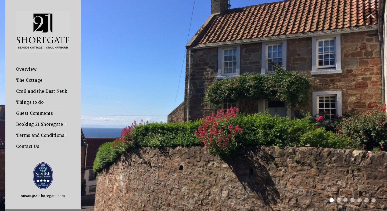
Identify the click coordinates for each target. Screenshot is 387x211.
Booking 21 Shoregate (39, 124)
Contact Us (27, 146)
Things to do (30, 102)
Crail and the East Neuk (41, 91)
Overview (26, 69)
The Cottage (29, 80)
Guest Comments (34, 113)
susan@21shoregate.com (43, 196)
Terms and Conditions (40, 135)
